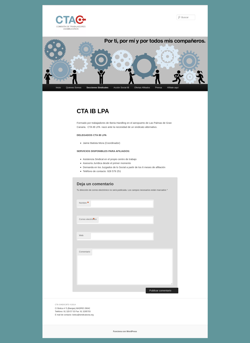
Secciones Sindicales (97, 87)
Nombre (84, 203)
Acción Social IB (121, 87)
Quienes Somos (73, 87)
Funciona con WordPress (125, 331)
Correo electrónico (87, 219)
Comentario (84, 251)
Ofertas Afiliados (142, 87)
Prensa (158, 87)
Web (81, 235)
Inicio (58, 87)
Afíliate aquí (173, 87)
